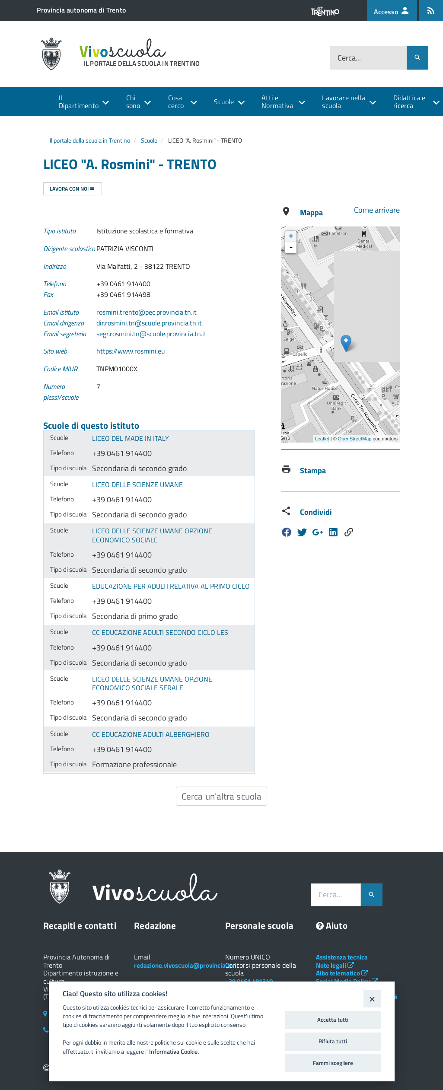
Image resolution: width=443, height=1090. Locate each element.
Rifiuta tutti (333, 1041)
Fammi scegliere (333, 1062)
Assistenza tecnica (342, 957)
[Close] (371, 998)
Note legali (335, 965)
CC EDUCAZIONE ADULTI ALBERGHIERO (151, 734)
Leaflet (322, 438)
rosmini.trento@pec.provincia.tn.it (146, 312)
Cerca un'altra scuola (221, 796)
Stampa (313, 470)
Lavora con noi (72, 189)
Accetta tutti (332, 1019)
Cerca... (349, 57)
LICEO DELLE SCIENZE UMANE (137, 484)
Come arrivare (377, 210)
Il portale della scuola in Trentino (90, 140)
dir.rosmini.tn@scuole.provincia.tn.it (149, 323)
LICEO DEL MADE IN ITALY (130, 438)
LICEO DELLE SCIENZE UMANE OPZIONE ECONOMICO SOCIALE (152, 535)
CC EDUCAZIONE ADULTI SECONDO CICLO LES (160, 632)
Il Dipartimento (79, 101)
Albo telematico (342, 973)
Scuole (224, 101)
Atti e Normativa (277, 101)
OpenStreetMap (355, 438)
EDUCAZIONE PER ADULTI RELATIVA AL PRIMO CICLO (171, 586)
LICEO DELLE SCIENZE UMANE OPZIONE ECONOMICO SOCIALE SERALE (152, 683)
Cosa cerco (176, 101)
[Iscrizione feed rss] (431, 10)
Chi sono (133, 101)
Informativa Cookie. (174, 1051)
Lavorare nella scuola (343, 101)
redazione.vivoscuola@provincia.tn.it (186, 965)
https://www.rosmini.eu (130, 351)
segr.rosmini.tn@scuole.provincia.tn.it (151, 333)
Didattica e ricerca (409, 101)
